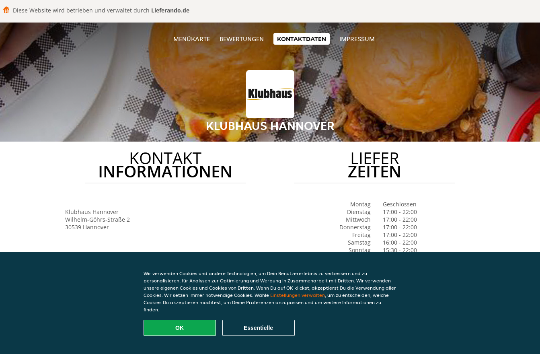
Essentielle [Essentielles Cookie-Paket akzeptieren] (258, 328)
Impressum (357, 39)
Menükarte (191, 39)
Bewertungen (242, 39)
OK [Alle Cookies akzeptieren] (179, 328)
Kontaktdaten (301, 39)
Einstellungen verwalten (297, 295)
